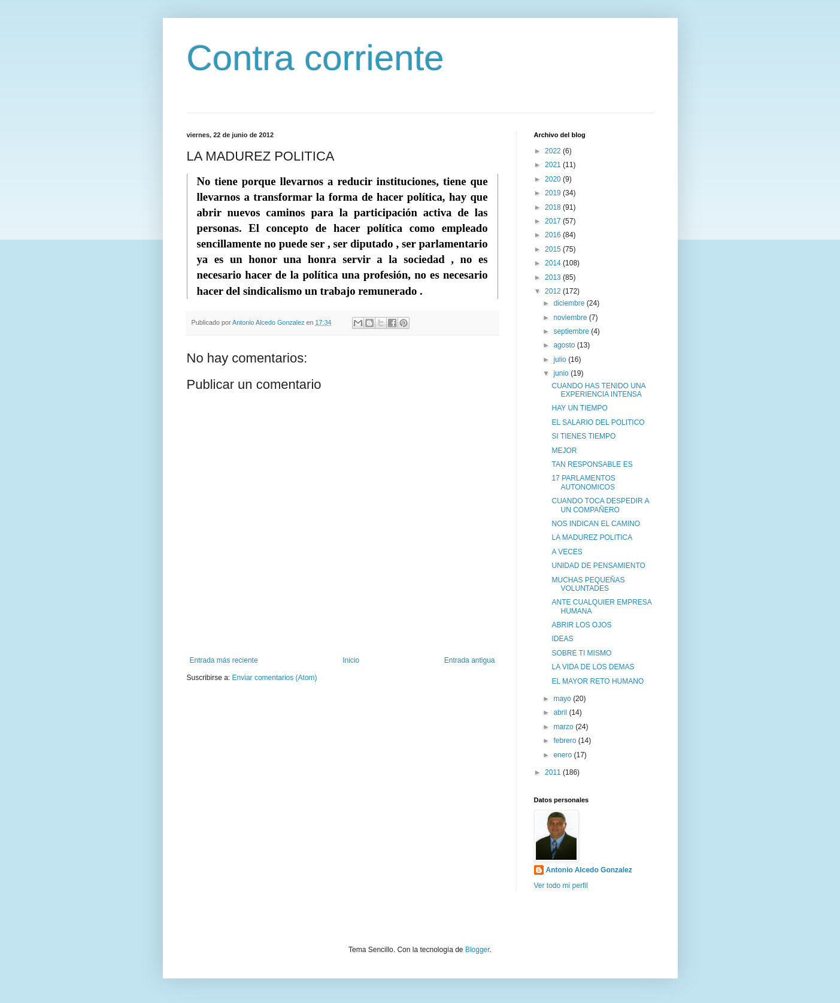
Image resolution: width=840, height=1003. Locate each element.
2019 (554, 193)
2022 (554, 151)
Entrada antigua (469, 660)
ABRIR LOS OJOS (581, 625)
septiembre (572, 331)
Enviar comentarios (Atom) (274, 677)
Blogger (477, 949)
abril (561, 712)
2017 (554, 221)
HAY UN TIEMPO (579, 408)
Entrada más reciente (224, 660)
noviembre (571, 317)
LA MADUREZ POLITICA (591, 537)
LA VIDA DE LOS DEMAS (592, 667)
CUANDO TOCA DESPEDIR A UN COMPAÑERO (599, 505)
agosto (565, 345)
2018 (554, 207)
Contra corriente (315, 58)
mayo (563, 698)
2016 (554, 235)
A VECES (566, 552)
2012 (554, 291)
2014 (554, 263)
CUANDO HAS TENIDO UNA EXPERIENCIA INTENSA (598, 390)
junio (562, 373)
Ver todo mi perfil (561, 885)
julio (560, 359)
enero (563, 755)
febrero (565, 740)
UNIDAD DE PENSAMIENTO (598, 565)
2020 (554, 179)
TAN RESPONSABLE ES (591, 464)
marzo (564, 727)
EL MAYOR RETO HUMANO (597, 681)
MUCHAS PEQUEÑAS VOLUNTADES (587, 584)
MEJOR (564, 450)
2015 (554, 249)
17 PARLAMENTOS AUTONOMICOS (583, 482)
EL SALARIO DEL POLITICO (597, 422)
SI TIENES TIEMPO (583, 436)
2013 (554, 277)
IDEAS (562, 639)
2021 (554, 165)
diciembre (569, 303)
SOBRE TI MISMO (581, 653)
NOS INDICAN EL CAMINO (595, 523)
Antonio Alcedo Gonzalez (589, 870)
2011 (554, 772)
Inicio (350, 660)
